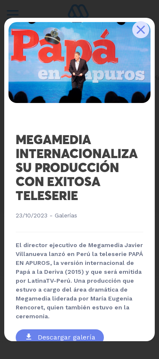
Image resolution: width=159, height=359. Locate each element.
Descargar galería (60, 337)
